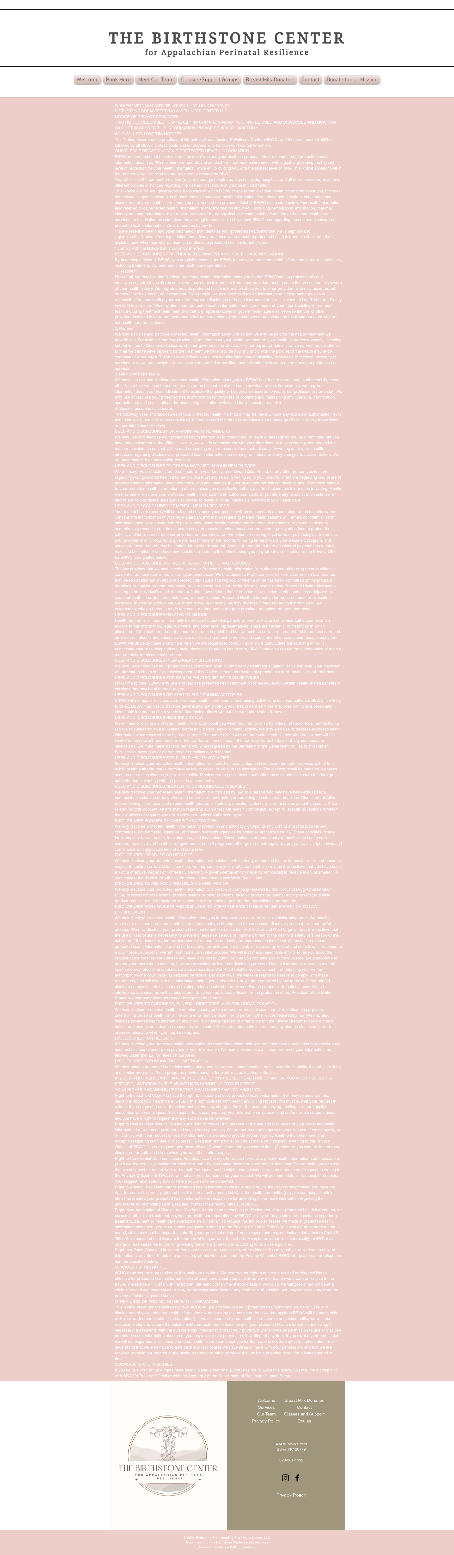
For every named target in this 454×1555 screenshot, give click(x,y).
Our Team (266, 1413)
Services (266, 1407)
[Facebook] (297, 1478)
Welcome (266, 1400)
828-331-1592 (291, 1460)
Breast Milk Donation (304, 1400)
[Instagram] (285, 1478)
